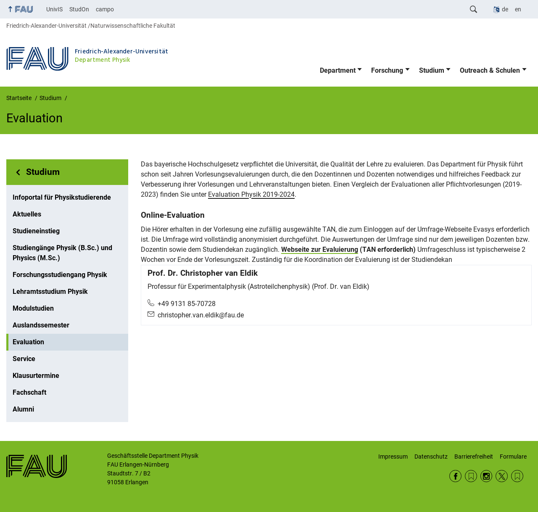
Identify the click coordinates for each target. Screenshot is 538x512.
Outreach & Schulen (490, 70)
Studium (431, 70)
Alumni (23, 409)
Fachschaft (29, 392)
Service (24, 359)
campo (105, 9)
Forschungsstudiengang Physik (60, 275)
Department (338, 70)
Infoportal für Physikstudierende (62, 197)
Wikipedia (517, 476)
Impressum (393, 456)
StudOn (79, 9)
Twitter (502, 476)
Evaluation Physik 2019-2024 (251, 194)
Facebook (455, 476)
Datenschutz (431, 456)
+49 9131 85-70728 (187, 304)
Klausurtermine (36, 376)
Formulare (513, 456)
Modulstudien (33, 308)
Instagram (486, 476)
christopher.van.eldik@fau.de (201, 315)
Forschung (387, 70)
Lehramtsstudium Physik (50, 292)
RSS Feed (471, 476)
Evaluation (28, 342)
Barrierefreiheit (473, 456)
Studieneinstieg (36, 231)
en (518, 9)
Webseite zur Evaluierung (319, 249)
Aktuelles (27, 214)
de (505, 9)
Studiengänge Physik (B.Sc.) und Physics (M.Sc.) (62, 253)
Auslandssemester (41, 325)
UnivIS (54, 9)
